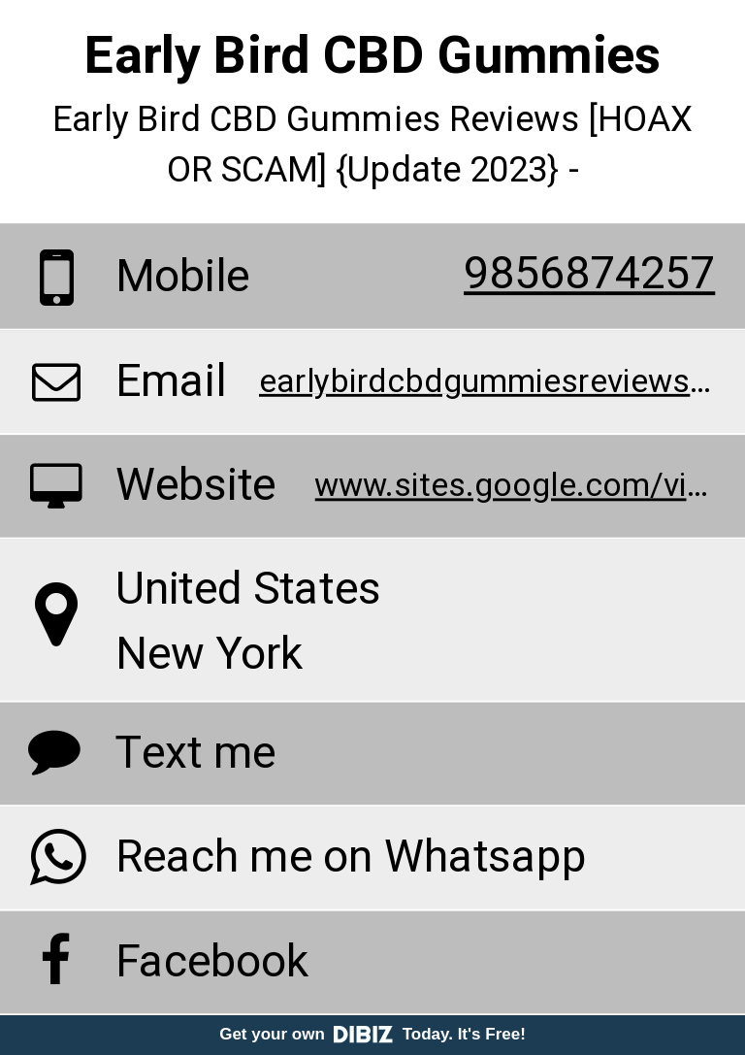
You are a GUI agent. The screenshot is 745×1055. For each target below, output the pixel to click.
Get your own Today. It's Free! (372, 1034)
